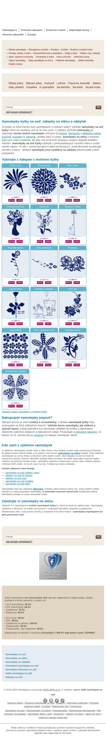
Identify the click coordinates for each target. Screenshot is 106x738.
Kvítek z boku (15, 166)
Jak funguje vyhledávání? (19, 112)
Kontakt (31, 34)
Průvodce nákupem (31, 30)
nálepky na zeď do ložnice (18, 475)
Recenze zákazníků (13, 34)
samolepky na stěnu (69, 453)
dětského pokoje (92, 133)
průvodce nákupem (86, 431)
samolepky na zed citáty (17, 483)
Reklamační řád (60, 706)
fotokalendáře (60, 710)
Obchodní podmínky (77, 703)
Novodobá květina (15, 248)
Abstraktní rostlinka (72, 207)
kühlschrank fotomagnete (82, 710)
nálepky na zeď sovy (16, 478)
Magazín (60, 703)
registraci (39, 435)
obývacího (74, 133)
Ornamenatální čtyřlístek (15, 371)
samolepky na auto (15, 710)
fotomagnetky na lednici (39, 710)
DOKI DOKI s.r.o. (52, 689)
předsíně (31, 136)
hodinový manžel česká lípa (53, 717)
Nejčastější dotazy (79, 30)
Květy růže (72, 289)
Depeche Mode (15, 289)
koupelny (18, 136)
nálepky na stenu (75, 714)
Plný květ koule (44, 166)
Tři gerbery (72, 248)
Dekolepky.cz (10, 30)
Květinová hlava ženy (15, 207)
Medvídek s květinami (44, 289)
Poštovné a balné (55, 30)
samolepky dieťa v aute (40, 714)
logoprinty (59, 714)
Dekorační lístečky (72, 330)
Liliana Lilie (44, 207)
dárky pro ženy (93, 714)
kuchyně (6, 136)
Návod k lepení (15, 703)
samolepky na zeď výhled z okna (22, 472)
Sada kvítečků (15, 330)
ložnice (63, 133)
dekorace (38, 488)
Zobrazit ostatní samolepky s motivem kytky (24, 411)
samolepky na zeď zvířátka (19, 481)
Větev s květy (72, 166)
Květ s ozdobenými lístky (44, 330)
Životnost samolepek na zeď (39, 703)
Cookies (46, 706)
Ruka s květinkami (44, 248)
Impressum (76, 706)
